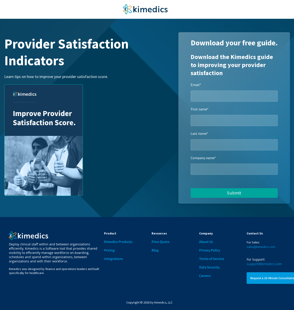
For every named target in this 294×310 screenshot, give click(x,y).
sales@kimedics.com (261, 247)
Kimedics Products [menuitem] (118, 241)
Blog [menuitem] (155, 250)
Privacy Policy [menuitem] (209, 250)
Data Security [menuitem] (209, 267)
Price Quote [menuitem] (160, 241)
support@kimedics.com (264, 264)
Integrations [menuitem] (113, 258)
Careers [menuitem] (205, 275)
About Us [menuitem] (206, 241)
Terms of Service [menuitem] (211, 258)
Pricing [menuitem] (109, 250)
